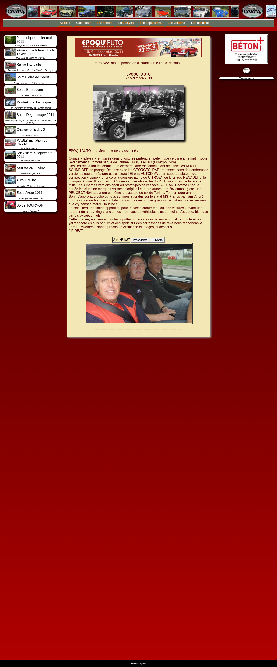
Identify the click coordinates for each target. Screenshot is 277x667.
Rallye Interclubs (29, 64)
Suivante (157, 239)
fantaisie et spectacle (30, 173)
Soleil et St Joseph (30, 211)
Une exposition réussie (30, 148)
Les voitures (176, 23)
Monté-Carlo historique (34, 102)
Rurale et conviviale (30, 161)
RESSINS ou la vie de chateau (30, 58)
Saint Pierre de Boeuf (33, 77)
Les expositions (150, 23)
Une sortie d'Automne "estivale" (30, 186)
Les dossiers (200, 23)
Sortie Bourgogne (30, 89)
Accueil (65, 23)
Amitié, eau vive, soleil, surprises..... (30, 83)
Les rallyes (126, 23)
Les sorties (104, 23)
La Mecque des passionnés (30, 198)
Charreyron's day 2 (31, 129)
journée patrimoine (31, 167)
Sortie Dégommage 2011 (35, 115)
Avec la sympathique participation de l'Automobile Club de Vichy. (30, 122)
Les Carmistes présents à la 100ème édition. (31, 108)
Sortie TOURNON (30, 205)
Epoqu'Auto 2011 (29, 192)
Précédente (140, 239)
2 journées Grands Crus (30, 95)
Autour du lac (26, 180)
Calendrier (83, 23)
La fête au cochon (30, 135)
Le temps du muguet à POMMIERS (30, 45)
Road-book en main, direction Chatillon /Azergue (30, 70)
